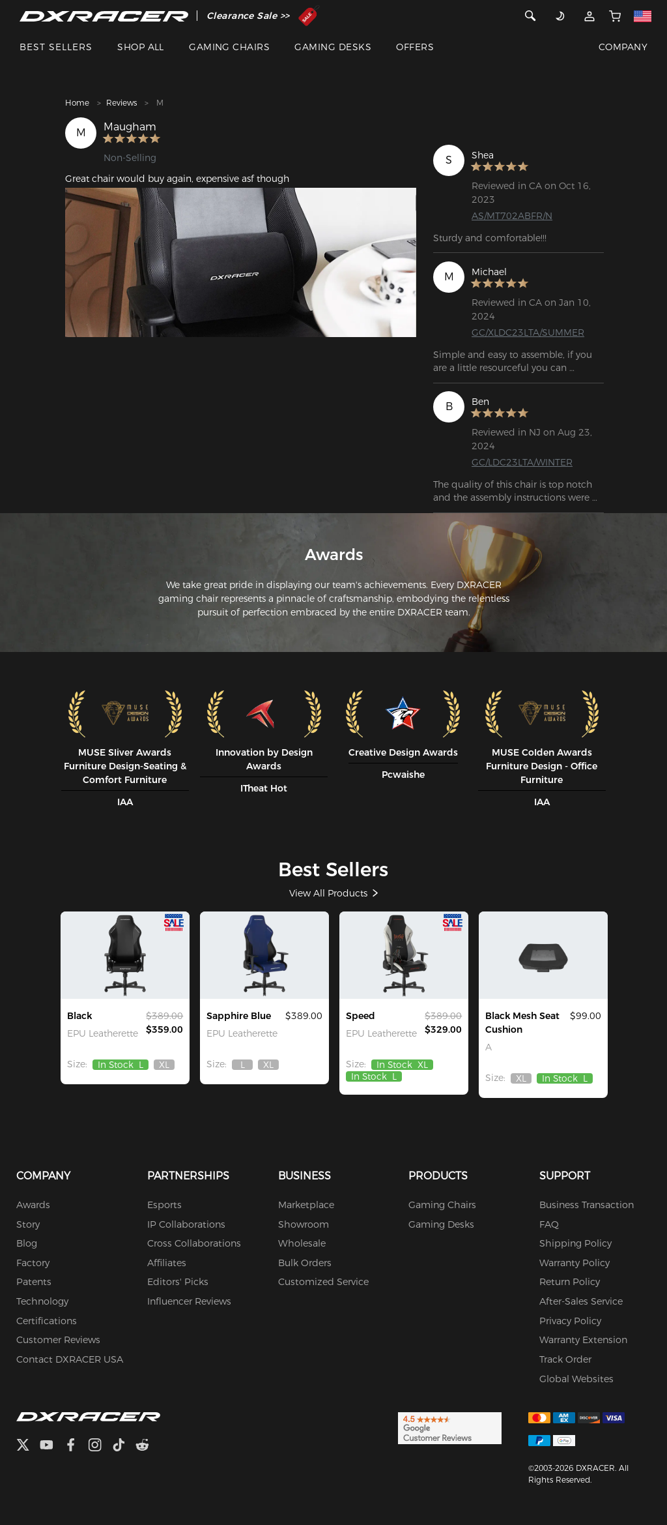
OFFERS (415, 47)
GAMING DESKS (332, 47)
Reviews (121, 103)
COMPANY (623, 47)
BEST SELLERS (56, 47)
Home (77, 103)
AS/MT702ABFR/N (512, 216)
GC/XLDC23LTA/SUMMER (528, 332)
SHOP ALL (140, 47)
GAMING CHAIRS (229, 47)
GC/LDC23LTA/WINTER (522, 462)
